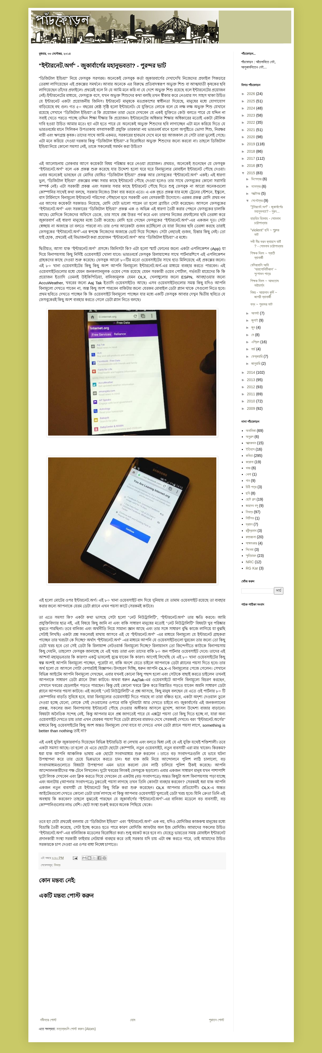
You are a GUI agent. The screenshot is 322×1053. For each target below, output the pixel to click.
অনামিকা (251, 430)
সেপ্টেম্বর (257, 200)
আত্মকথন (251, 443)
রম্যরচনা (251, 537)
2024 (251, 108)
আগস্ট (255, 313)
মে (253, 335)
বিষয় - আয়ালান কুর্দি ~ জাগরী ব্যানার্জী (263, 294)
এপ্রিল (255, 342)
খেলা (248, 474)
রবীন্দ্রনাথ (251, 530)
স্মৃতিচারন (251, 555)
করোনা (249, 462)
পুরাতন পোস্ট (216, 1020)
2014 (251, 372)
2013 (251, 380)
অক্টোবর (256, 193)
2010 (251, 401)
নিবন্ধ (57, 865)
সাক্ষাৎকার (251, 543)
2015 (251, 173)
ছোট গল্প (250, 499)
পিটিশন (250, 518)
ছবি (248, 493)
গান (248, 480)
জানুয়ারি (256, 363)
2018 (251, 151)
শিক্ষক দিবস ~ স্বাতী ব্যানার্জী (262, 255)
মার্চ (253, 349)
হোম (132, 1020)
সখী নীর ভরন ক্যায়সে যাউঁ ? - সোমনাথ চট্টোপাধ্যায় (266, 243)
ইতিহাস (250, 449)
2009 (251, 408)
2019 (251, 144)
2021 (251, 130)
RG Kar (252, 568)
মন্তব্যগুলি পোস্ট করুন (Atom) (76, 1029)
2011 (251, 394)
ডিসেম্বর (257, 179)
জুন (253, 327)
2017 (251, 158)
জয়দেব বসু (252, 505)
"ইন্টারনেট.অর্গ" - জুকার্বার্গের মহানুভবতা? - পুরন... (266, 209)
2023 (251, 115)
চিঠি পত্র (251, 487)
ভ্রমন (249, 524)
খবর (248, 468)
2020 (251, 137)
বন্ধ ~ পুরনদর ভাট (261, 304)
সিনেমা (249, 549)
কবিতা (249, 455)
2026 (251, 94)
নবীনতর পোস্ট (48, 1020)
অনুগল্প (249, 437)
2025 (251, 101)
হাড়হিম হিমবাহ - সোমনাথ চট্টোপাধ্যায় (265, 220)
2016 (251, 165)
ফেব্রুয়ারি (257, 356)
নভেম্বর (256, 186)
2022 (251, 122)
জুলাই (255, 320)
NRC (250, 562)
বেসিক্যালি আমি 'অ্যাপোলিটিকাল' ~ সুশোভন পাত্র (263, 269)
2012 (251, 387)
